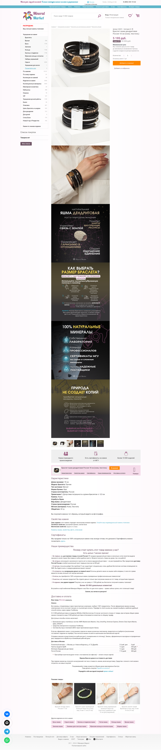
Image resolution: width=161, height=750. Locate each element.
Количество (117, 55)
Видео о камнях (63, 739)
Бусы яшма (56, 722)
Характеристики (67, 473)
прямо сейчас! (108, 671)
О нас (113, 7)
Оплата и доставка (102, 7)
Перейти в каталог (103, 668)
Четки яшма (103, 722)
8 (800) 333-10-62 (129, 2)
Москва (91, 2)
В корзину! (114, 468)
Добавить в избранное (122, 68)
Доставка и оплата (119, 473)
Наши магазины (88, 7)
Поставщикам (38, 737)
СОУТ (73, 739)
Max (88, 739)
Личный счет (49, 737)
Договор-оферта (62, 737)
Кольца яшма (116, 722)
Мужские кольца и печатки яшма (101, 726)
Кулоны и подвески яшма (86, 722)
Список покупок (28, 132)
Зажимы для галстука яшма (76, 726)
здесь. (63, 541)
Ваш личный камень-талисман (33, 29)
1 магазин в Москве (91, 4)
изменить (68, 600)
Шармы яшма (121, 726)
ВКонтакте (98, 739)
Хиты (70, 7)
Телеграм (80, 739)
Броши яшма (129, 722)
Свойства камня (79, 473)
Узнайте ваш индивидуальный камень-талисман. (113, 522)
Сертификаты (122, 7)
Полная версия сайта (79, 746)
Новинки (77, 7)
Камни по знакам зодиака (32, 126)
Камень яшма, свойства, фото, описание (66, 530)
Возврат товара (134, 7)
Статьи (120, 737)
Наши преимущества (104, 473)
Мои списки (26, 144)
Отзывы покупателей (97, 737)
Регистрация (114, 15)
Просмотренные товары (57, 7)
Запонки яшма (58, 726)
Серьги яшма (69, 722)
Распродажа (28, 26)
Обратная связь (130, 737)
